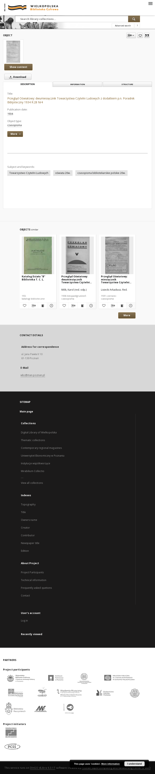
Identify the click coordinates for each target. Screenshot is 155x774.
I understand (134, 763)
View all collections (32, 483)
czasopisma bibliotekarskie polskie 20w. (101, 173)
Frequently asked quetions (36, 588)
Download (17, 76)
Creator (25, 527)
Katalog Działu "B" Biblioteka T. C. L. (33, 278)
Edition (25, 551)
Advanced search (123, 25)
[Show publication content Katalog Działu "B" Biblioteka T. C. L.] (42, 305)
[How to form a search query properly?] (137, 25)
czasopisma (14, 125)
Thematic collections (33, 440)
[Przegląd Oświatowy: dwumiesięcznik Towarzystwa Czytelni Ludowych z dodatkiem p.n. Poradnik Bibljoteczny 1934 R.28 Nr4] (13, 52)
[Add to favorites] (140, 35)
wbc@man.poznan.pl (33, 375)
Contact (25, 595)
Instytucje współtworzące (35, 463)
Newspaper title (30, 543)
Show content (18, 67)
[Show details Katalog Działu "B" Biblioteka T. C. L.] (51, 305)
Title (23, 512)
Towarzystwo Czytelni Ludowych (28, 173)
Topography (28, 504)
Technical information (34, 580)
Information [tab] (77, 84)
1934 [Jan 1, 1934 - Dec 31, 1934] (10, 114)
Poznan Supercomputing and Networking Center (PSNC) (116, 768)
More (127, 315)
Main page (26, 411)
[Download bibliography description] (33, 305)
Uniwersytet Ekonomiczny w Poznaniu (43, 455)
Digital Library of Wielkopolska (39, 432)
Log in (24, 620)
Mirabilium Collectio (32, 471)
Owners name (29, 520)
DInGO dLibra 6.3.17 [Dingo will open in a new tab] (42, 768)
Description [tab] (28, 84)
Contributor (28, 535)
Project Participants (32, 572)
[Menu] (150, 3)
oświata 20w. (62, 173)
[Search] (134, 19)
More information (110, 764)
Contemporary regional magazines (41, 448)
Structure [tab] (127, 84)
